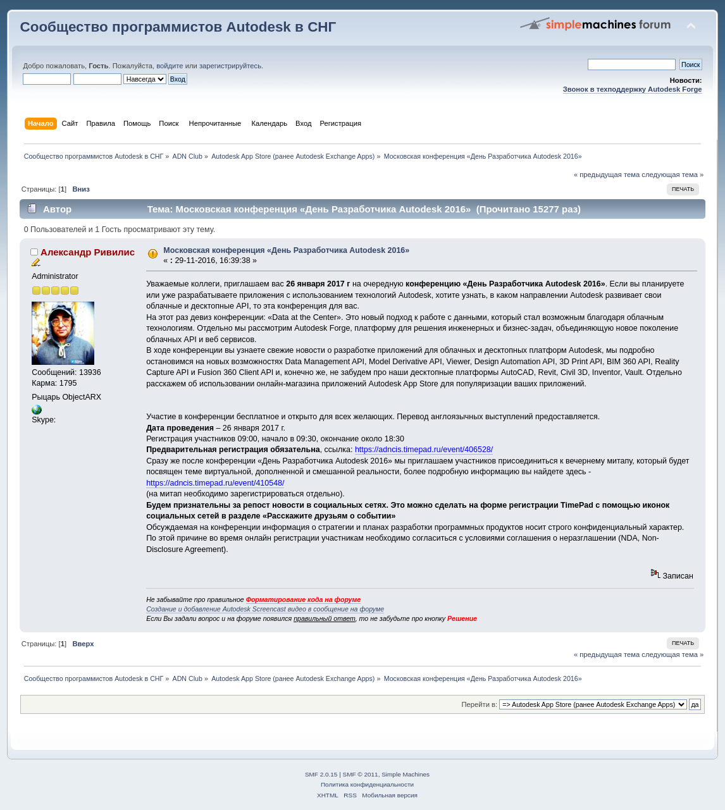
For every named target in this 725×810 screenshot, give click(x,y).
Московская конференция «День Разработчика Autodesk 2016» (286, 250)
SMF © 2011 (360, 774)
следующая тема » (672, 174)
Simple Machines (405, 774)
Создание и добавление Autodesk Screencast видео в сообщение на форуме (265, 609)
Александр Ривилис (87, 252)
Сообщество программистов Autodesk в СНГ (178, 27)
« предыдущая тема (607, 174)
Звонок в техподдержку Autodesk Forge (632, 89)
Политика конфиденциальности (367, 784)
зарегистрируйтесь (230, 66)
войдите (169, 66)
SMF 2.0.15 (321, 774)
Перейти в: (479, 704)
